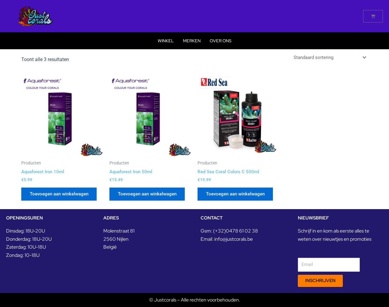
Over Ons (220, 40)
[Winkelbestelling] (327, 57)
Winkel (166, 40)
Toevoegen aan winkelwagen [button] (62, 195)
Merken (192, 40)
